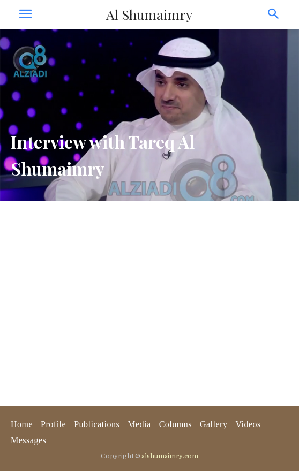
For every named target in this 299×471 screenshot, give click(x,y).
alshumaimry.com (169, 455)
